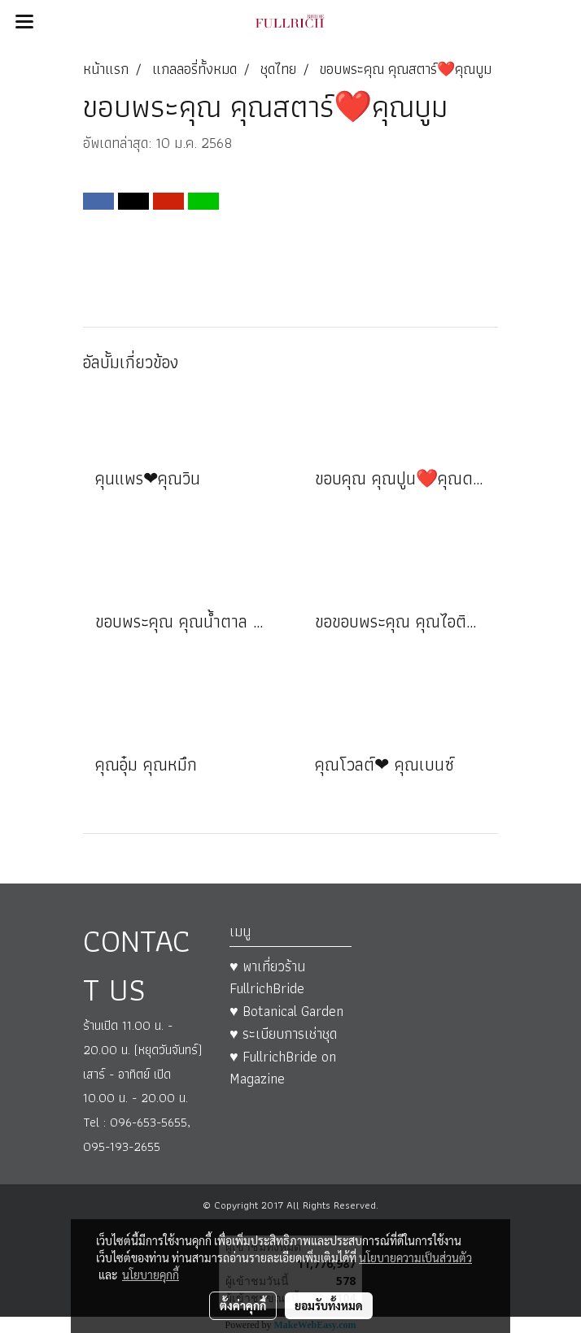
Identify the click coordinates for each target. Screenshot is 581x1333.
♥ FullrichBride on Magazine (282, 1067)
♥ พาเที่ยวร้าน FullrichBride (267, 977)
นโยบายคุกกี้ (150, 1274)
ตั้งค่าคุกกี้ (243, 1305)
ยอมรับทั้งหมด (329, 1305)
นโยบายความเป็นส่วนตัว (415, 1257)
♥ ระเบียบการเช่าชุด (283, 1033)
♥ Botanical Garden (286, 1011)
